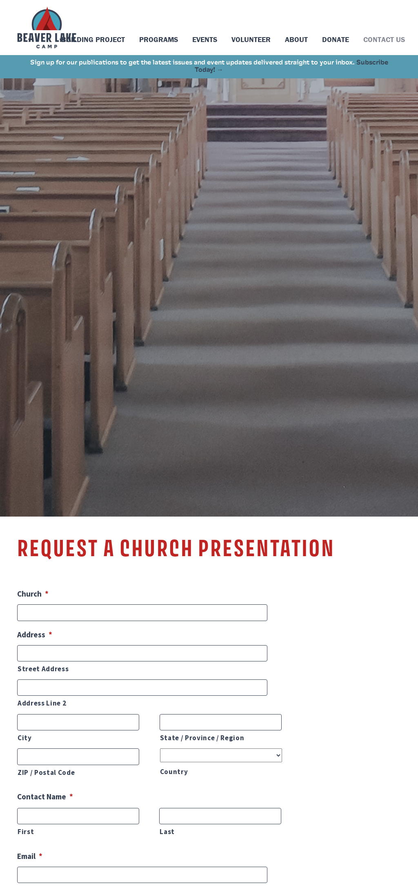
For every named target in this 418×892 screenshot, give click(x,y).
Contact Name (45, 796)
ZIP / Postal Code (46, 772)
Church (33, 594)
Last (167, 831)
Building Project (93, 39)
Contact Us (384, 39)
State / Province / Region (202, 737)
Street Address (43, 668)
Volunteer (251, 39)
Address (34, 634)
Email (29, 856)
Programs (158, 39)
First (26, 831)
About (296, 39)
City (25, 737)
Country (174, 771)
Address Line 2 (42, 703)
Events (204, 39)
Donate (335, 39)
